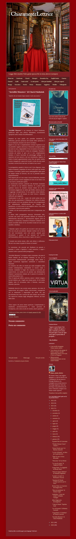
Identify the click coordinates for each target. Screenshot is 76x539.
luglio (54, 423)
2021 (52, 522)
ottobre (55, 415)
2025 (52, 400)
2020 (52, 525)
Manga (10, 84)
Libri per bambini (46, 81)
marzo (54, 434)
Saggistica (47, 84)
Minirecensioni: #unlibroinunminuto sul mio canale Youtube (58, 359)
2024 (52, 403)
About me (10, 78)
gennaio (55, 439)
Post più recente (13, 358)
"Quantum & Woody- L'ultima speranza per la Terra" (59, 481)
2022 (52, 408)
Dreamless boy (44, 78)
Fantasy (64, 78)
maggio (55, 428)
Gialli (16, 81)
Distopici (34, 78)
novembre (55, 413)
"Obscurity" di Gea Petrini (59, 461)
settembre (55, 418)
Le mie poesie (35, 81)
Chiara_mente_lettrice (56, 373)
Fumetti (10, 81)
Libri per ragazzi (59, 81)
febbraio (55, 436)
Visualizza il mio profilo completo (58, 393)
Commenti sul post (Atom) (21, 361)
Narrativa (17, 84)
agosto (54, 421)
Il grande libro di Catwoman (59, 441)
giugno (55, 426)
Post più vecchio (40, 358)
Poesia (31, 84)
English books (55, 78)
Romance (38, 84)
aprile (54, 431)
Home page (26, 358)
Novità (25, 84)
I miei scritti (24, 81)
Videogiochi (63, 84)
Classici (27, 78)
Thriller (54, 84)
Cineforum (19, 78)
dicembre (55, 410)
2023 (52, 405)
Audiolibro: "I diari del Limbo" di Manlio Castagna (58, 496)
